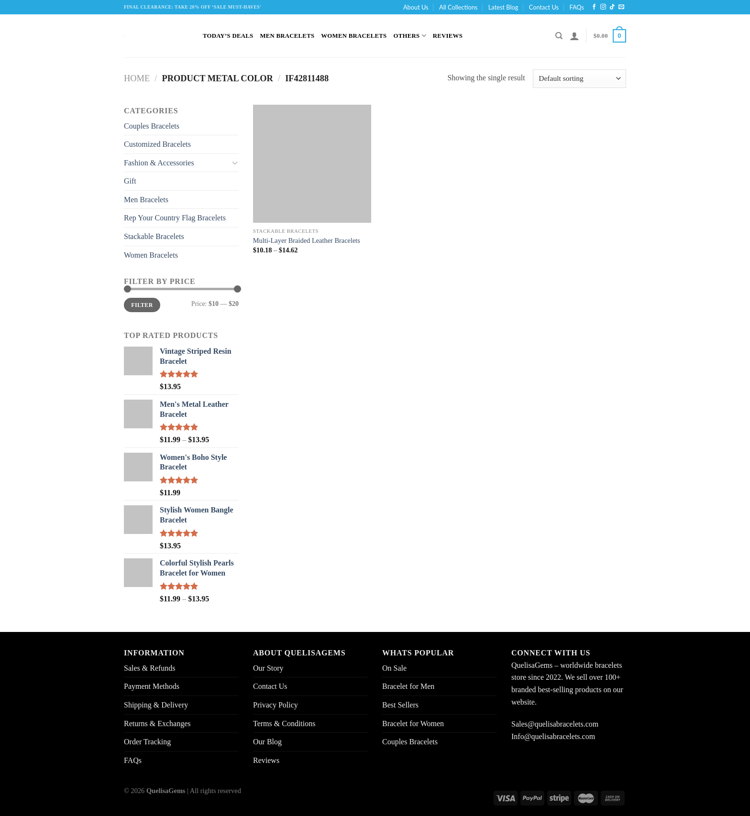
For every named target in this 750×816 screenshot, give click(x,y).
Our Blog (267, 742)
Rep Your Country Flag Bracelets (175, 218)
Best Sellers (400, 705)
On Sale (394, 668)
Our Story (268, 668)
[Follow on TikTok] (612, 7)
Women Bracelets (353, 36)
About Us (416, 7)
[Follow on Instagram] (603, 7)
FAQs (576, 7)
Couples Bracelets (151, 126)
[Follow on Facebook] (594, 7)
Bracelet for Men (408, 686)
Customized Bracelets (157, 144)
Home (137, 78)
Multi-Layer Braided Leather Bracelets (306, 240)
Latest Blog (503, 7)
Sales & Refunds (150, 668)
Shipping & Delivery (156, 705)
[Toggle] (235, 162)
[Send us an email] (621, 7)
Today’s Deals (228, 36)
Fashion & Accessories (159, 163)
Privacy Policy (275, 705)
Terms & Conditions (284, 723)
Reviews (448, 36)
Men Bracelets (287, 36)
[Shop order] (579, 78)
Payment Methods (151, 686)
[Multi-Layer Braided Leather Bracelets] (312, 164)
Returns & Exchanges (157, 723)
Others (409, 35)
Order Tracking (147, 742)
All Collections (458, 7)
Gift (130, 181)
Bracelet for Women (413, 723)
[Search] (558, 36)
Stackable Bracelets (154, 236)
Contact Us (544, 7)
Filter (142, 305)
